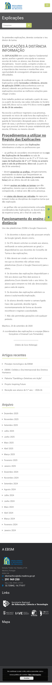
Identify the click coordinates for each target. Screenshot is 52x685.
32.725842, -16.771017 (14, 585)
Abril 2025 (8, 448)
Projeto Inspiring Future (15, 384)
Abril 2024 (8, 513)
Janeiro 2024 (10, 530)
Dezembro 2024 (11, 472)
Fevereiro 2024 (10, 524)
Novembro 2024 (11, 478)
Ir (29, 25)
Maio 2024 (9, 507)
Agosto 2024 (10, 489)
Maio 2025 (9, 442)
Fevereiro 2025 (10, 460)
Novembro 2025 (11, 419)
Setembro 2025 (11, 425)
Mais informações (34, 674)
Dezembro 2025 (11, 413)
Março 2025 (9, 454)
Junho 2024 (9, 501)
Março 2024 (9, 518)
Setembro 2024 (11, 483)
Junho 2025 (9, 437)
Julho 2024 (9, 495)
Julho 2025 (9, 431)
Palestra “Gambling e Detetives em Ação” (23, 378)
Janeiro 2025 (10, 466)
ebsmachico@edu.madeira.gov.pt (19, 576)
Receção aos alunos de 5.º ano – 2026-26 (23, 390)
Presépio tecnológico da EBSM (19, 364)
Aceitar (26, 678)
